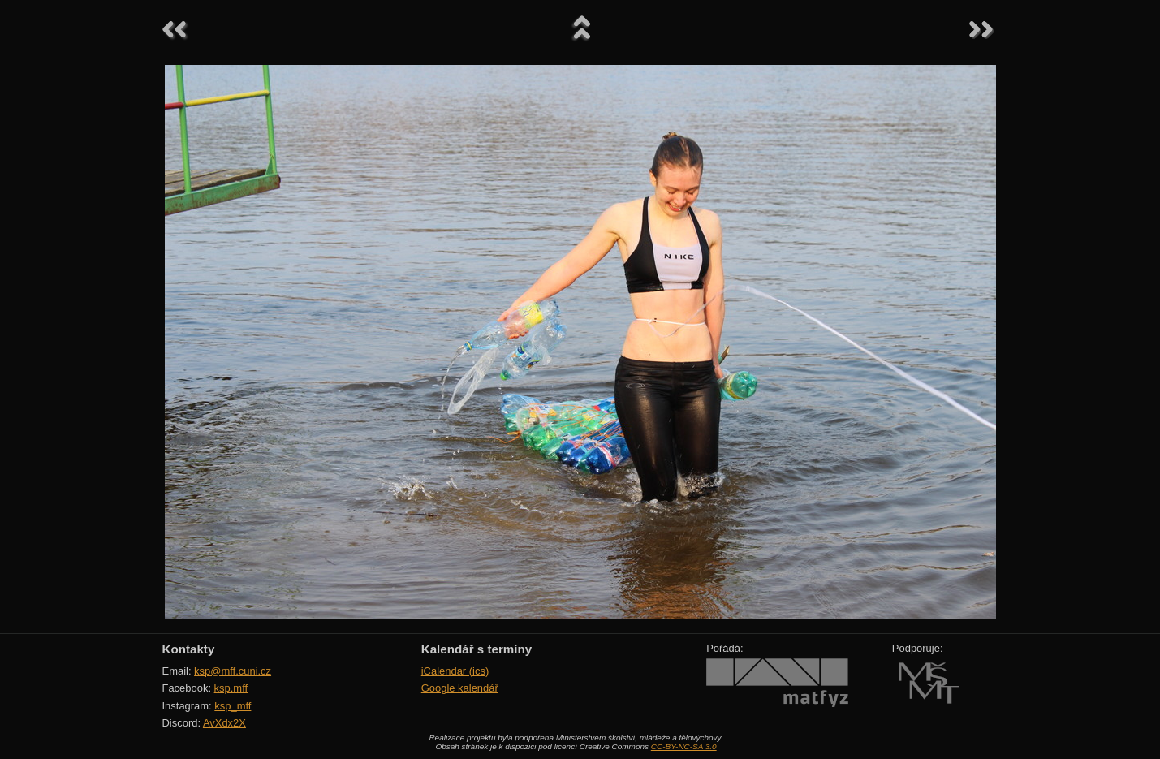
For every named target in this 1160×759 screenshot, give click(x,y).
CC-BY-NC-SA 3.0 (684, 746)
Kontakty (188, 649)
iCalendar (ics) (455, 671)
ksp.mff (231, 688)
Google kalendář (459, 688)
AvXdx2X (224, 723)
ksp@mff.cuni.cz (232, 671)
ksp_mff (232, 706)
